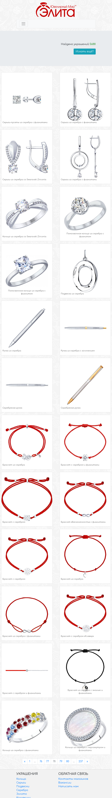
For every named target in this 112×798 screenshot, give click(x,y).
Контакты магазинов (73, 779)
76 (41, 761)
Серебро (22, 790)
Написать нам (68, 786)
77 (47, 761)
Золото (21, 794)
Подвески (22, 786)
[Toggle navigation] (23, 24)
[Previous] (24, 761)
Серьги (21, 782)
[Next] (87, 761)
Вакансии (64, 782)
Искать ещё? (85, 51)
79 (60, 761)
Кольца (21, 779)
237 (81, 761)
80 (67, 761)
